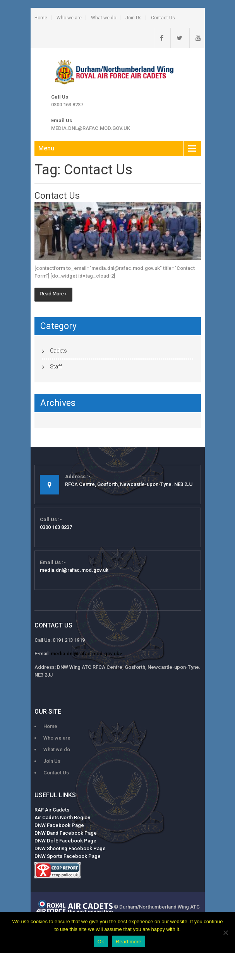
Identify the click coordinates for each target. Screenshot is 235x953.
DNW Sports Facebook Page (67, 856)
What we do (103, 17)
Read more (129, 941)
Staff (56, 366)
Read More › (53, 294)
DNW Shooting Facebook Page (70, 848)
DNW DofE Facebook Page (65, 841)
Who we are (69, 17)
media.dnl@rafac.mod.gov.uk (90, 128)
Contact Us (163, 17)
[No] (225, 932)
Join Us (133, 17)
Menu (46, 148)
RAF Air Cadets (51, 810)
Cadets (58, 351)
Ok (101, 941)
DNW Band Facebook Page (65, 833)
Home (40, 17)
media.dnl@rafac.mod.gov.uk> (86, 653)
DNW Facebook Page (59, 825)
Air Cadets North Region (62, 817)
